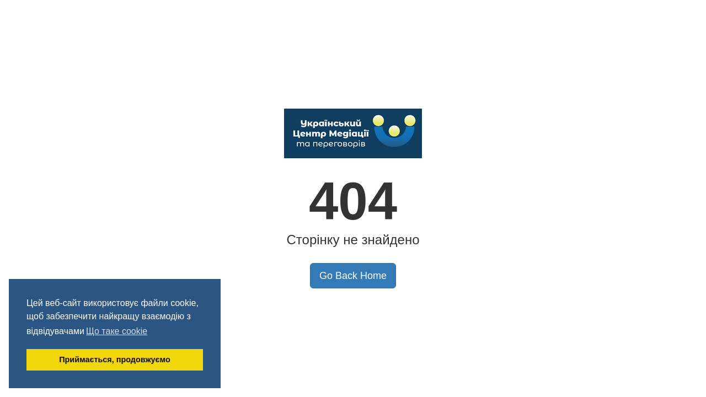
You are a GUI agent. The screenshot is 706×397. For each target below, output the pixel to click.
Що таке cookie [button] (116, 331)
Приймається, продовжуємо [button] (114, 359)
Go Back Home (353, 275)
